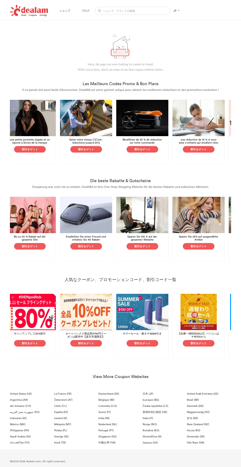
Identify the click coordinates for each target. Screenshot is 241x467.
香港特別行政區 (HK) (155, 412)
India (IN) (103, 418)
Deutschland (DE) (108, 393)
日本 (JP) (148, 393)
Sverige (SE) (61, 436)
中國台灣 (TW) (107, 442)
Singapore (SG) (107, 436)
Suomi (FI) (104, 412)
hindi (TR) (60, 442)
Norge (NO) (150, 424)
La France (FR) (62, 393)
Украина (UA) (150, 442)
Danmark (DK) (195, 406)
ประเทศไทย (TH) (19, 442)
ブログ (86, 10)
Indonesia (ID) (18, 418)
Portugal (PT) (106, 430)
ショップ (64, 10)
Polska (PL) (60, 430)
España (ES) (61, 412)
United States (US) (21, 393)
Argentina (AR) (19, 400)
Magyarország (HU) (198, 412)
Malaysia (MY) (62, 424)
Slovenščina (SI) (152, 436)
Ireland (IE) (60, 418)
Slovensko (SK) (196, 436)
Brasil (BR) (193, 400)
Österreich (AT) (63, 400)
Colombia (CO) (107, 406)
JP (175, 10)
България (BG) (151, 400)
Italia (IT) (148, 418)
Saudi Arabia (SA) (20, 436)
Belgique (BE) (106, 400)
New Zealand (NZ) (198, 424)
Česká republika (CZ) (155, 406)
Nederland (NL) (107, 424)
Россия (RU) (193, 430)
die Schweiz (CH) (20, 406)
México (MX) (17, 424)
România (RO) (151, 430)
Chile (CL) (60, 406)
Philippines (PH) (19, 430)
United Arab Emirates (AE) (202, 393)
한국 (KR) (192, 418)
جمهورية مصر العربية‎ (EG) (24, 412)
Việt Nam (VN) (195, 442)
